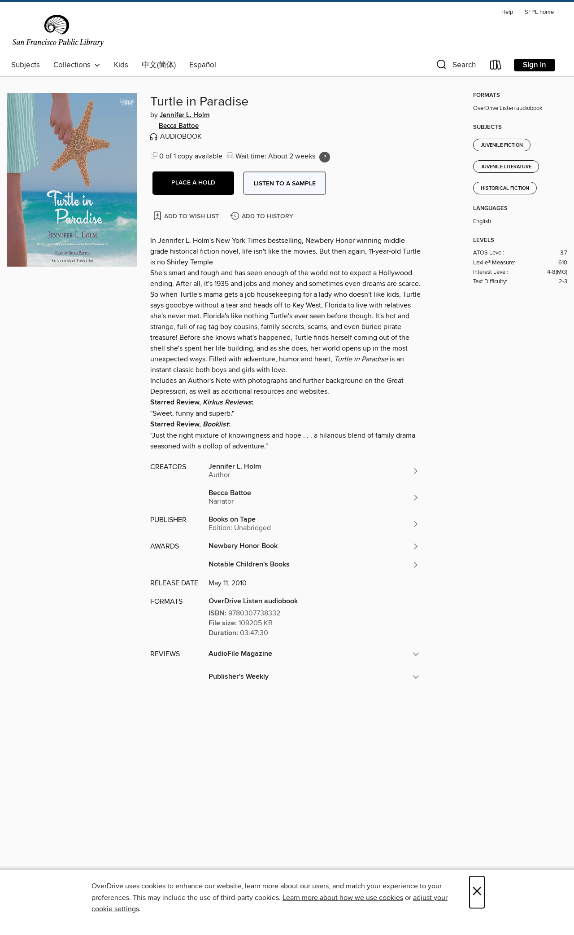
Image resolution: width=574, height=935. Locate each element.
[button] (455, 66)
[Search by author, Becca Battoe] (314, 497)
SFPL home (539, 12)
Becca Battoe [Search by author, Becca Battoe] (179, 126)
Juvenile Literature (506, 167)
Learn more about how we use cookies (343, 897)
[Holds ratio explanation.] (324, 157)
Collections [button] (76, 65)
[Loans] (496, 66)
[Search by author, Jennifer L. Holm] (314, 471)
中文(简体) (159, 65)
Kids (121, 65)
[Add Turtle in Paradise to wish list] (186, 215)
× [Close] (477, 892)
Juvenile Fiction (502, 145)
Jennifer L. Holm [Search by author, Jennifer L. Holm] (184, 115)
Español (202, 65)
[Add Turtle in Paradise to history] (263, 216)
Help (507, 12)
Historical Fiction (505, 188)
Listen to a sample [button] (285, 184)
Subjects (25, 65)
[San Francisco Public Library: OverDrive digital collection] (58, 31)
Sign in (534, 65)
